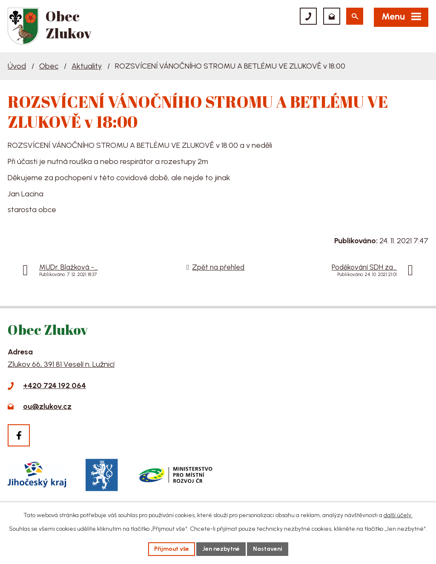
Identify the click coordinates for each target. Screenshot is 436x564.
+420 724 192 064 (54, 385)
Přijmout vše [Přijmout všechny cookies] (171, 548)
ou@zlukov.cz (47, 406)
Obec (48, 66)
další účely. (398, 515)
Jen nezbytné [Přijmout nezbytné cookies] (221, 548)
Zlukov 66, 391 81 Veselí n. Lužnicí (61, 364)
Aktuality (87, 66)
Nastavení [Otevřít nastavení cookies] (267, 548)
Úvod (17, 66)
